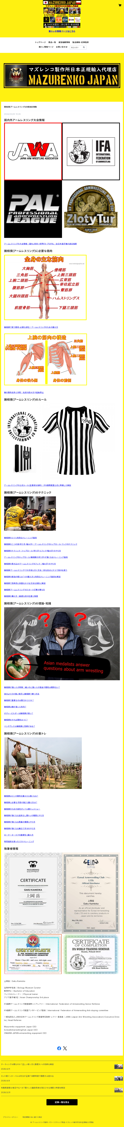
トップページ (40, 42)
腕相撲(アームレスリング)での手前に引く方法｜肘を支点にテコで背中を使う (35, 570)
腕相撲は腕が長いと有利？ (15, 707)
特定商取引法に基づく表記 (32, 1117)
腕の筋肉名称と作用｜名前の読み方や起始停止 (24, 392)
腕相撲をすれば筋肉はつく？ (16, 720)
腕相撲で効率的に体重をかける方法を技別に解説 (25, 583)
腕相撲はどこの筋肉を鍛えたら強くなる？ (21, 796)
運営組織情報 (64, 42)
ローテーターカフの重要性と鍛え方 (19, 835)
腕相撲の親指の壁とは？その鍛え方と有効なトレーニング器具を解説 (32, 577)
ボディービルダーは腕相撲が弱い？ (18, 713)
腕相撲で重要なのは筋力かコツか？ (19, 700)
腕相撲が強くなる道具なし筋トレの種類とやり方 (24, 815)
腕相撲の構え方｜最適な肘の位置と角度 (21, 596)
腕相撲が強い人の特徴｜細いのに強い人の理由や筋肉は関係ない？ (32, 687)
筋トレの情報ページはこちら (62, 31)
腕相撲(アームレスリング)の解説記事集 (20, 107)
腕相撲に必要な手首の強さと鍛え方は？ (20, 802)
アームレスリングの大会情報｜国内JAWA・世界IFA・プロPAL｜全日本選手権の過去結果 (40, 244)
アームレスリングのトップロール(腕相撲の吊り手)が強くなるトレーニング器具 (36, 557)
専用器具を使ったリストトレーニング (19, 841)
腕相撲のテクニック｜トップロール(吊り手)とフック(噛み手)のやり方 (32, 551)
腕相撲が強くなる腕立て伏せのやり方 (19, 828)
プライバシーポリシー (10, 1117)
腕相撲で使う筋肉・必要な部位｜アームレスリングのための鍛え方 (31, 327)
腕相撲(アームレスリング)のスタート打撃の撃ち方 (24, 590)
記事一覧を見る (62, 1102)
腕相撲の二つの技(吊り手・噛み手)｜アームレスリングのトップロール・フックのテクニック (40, 544)
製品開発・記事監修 (80, 42)
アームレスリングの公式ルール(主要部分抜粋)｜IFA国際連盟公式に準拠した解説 (37, 485)
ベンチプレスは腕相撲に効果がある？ (19, 726)
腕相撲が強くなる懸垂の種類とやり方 (19, 822)
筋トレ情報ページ (46, 47)
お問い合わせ (61, 47)
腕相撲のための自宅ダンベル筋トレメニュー (22, 809)
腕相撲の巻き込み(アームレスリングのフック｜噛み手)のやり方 (30, 564)
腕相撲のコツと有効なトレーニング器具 (20, 538)
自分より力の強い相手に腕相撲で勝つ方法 (21, 694)
